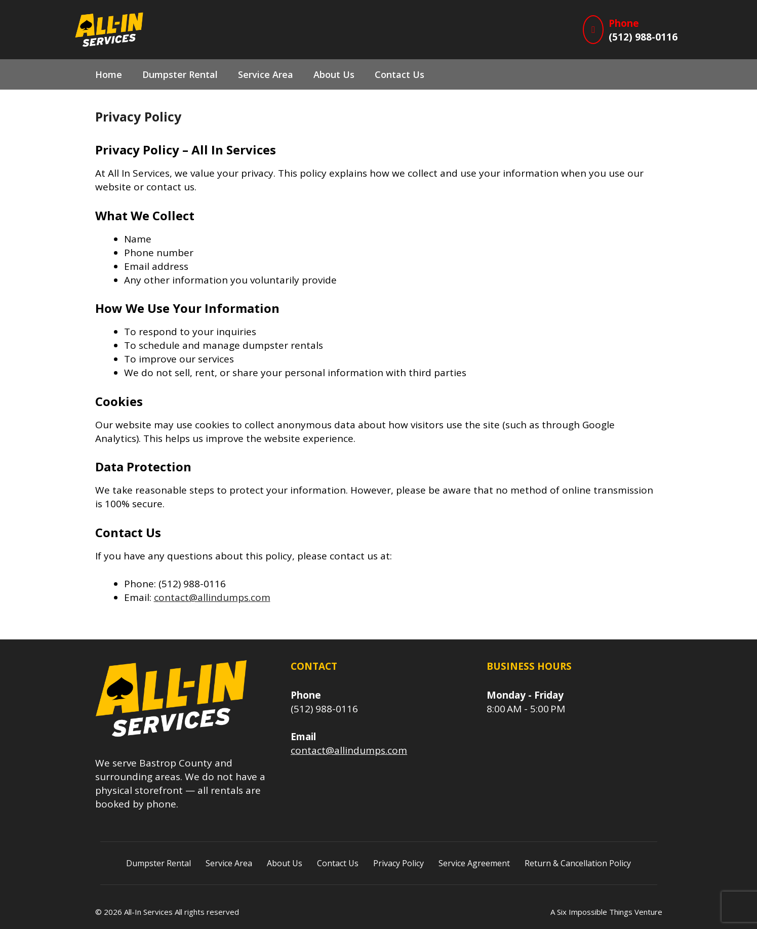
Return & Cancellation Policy (578, 863)
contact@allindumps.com (212, 597)
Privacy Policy (398, 863)
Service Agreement (474, 863)
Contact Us (399, 74)
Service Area (265, 74)
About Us (333, 74)
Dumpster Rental (180, 74)
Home (108, 74)
